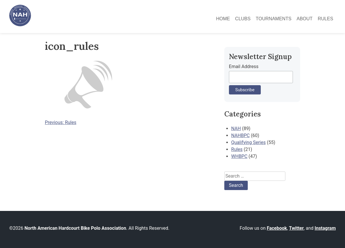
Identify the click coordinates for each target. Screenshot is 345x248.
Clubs (242, 18)
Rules (325, 18)
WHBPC (239, 156)
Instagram (325, 228)
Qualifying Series (248, 142)
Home (223, 18)
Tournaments (273, 18)
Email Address (243, 66)
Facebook (277, 228)
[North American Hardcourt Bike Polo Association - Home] (20, 25)
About (305, 18)
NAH (236, 128)
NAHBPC (240, 135)
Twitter (296, 228)
